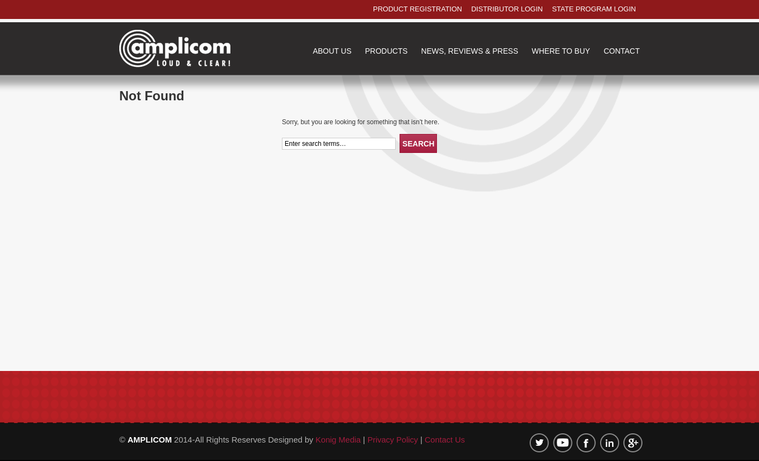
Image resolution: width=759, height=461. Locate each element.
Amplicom (174, 48)
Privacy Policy (393, 439)
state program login (594, 9)
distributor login (507, 9)
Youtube (563, 442)
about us (332, 51)
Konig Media (339, 439)
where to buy (561, 51)
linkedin (609, 442)
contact (621, 51)
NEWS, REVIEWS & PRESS (469, 51)
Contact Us (444, 439)
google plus (632, 442)
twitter (539, 442)
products (386, 51)
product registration (417, 9)
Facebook (586, 442)
